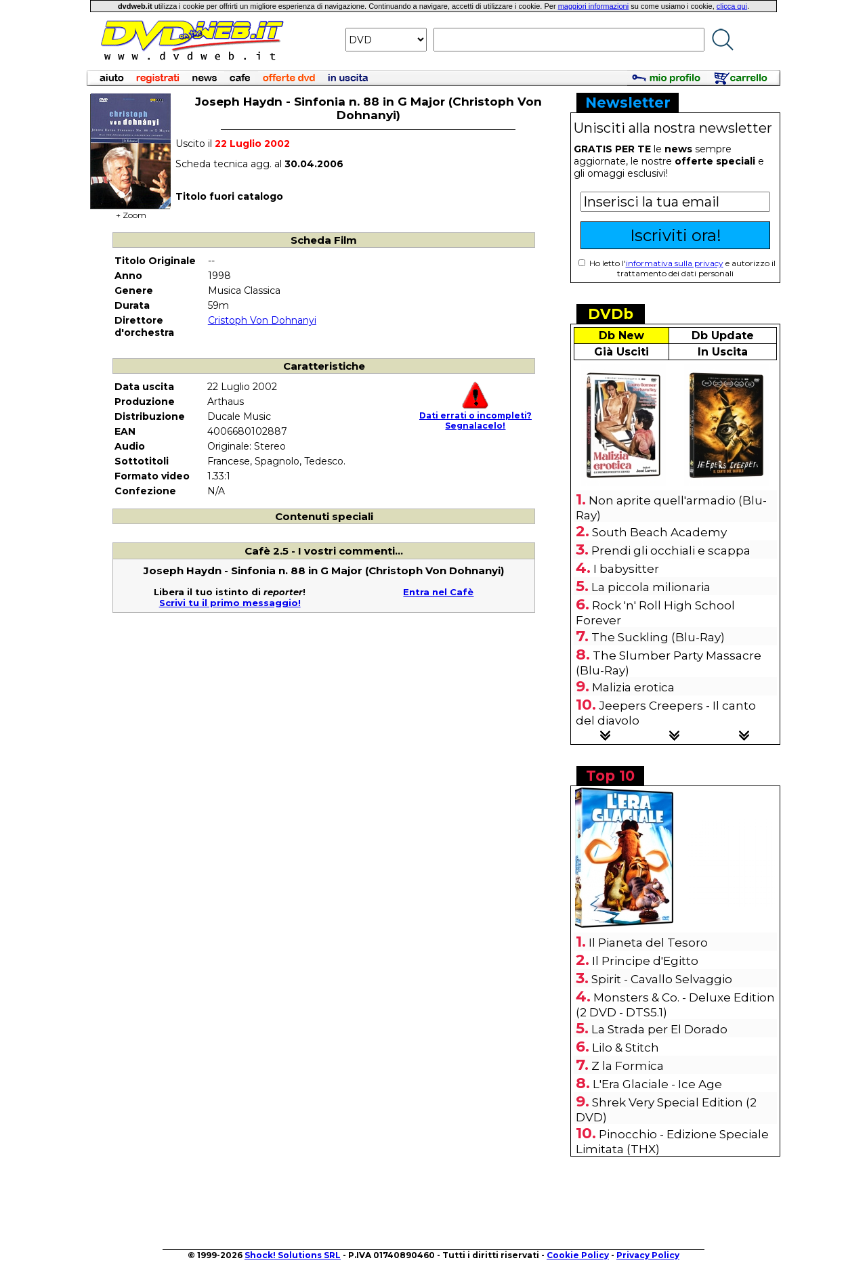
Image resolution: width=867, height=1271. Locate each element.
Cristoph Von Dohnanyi (262, 320)
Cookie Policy (578, 1255)
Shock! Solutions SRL (293, 1255)
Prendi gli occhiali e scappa (670, 550)
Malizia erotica (633, 687)
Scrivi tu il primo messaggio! (230, 602)
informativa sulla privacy (674, 263)
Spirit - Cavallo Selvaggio (661, 979)
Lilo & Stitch (625, 1047)
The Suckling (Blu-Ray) (658, 637)
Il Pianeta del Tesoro (648, 942)
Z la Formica (627, 1066)
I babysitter (626, 569)
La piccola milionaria (651, 587)
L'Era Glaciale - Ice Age (657, 1084)
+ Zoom (130, 211)
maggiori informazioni (593, 6)
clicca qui (732, 6)
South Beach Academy (659, 532)
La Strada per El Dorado (659, 1029)
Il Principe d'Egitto (645, 961)
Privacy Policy (647, 1255)
